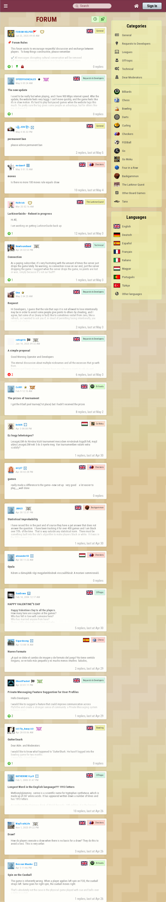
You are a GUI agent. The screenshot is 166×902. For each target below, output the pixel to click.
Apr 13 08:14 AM (24, 644)
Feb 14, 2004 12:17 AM (28, 597)
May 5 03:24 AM (24, 83)
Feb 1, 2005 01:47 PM (27, 780)
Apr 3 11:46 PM (24, 867)
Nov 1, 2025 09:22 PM (27, 827)
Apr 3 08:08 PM (24, 428)
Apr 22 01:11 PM (24, 685)
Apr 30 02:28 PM (24, 471)
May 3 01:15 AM (24, 169)
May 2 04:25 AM (24, 296)
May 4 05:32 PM (24, 131)
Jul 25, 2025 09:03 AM (27, 35)
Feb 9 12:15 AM (24, 391)
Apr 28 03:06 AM (24, 732)
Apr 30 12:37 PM (24, 512)
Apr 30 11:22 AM (24, 559)
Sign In (152, 6)
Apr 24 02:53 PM (24, 249)
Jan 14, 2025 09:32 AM (28, 343)
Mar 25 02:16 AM (25, 206)
